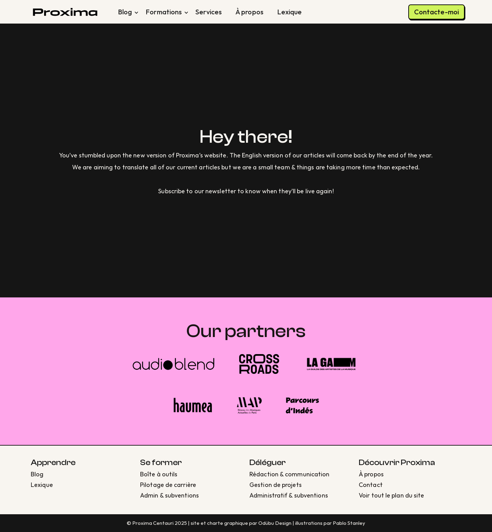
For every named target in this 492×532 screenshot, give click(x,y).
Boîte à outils (158, 474)
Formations (164, 12)
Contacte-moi (436, 12)
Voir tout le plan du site (391, 495)
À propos (249, 12)
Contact (371, 485)
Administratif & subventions (288, 495)
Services (208, 12)
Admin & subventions (169, 495)
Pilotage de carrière (168, 485)
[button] (125, 12)
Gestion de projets (275, 485)
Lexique (289, 12)
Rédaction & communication (289, 474)
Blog (125, 12)
